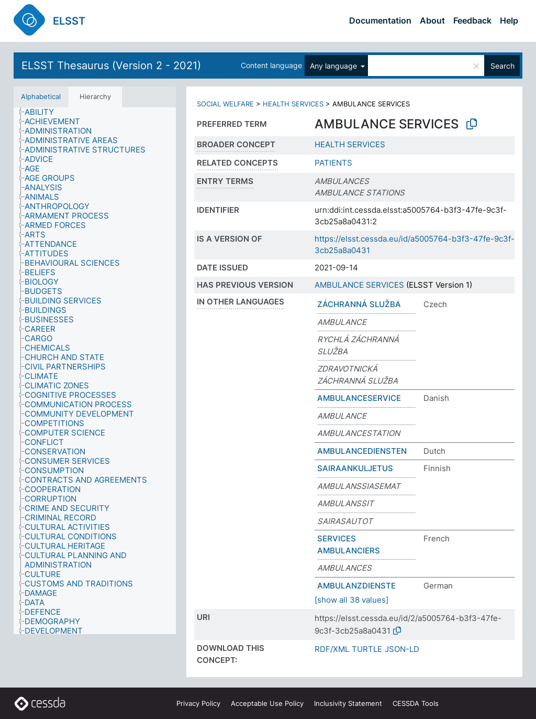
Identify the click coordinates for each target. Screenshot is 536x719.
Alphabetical (41, 96)
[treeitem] (43, 112)
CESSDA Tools (416, 703)
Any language (334, 65)
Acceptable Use (267, 703)
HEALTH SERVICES (293, 104)
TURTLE (367, 649)
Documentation (380, 20)
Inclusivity (348, 703)
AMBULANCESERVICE (359, 398)
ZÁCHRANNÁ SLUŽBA (359, 304)
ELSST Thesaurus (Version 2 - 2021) (111, 65)
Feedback (472, 20)
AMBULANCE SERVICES (359, 285)
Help (509, 20)
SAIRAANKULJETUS (355, 468)
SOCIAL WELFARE (225, 104)
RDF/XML (332, 649)
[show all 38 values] (351, 600)
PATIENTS (333, 163)
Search (502, 65)
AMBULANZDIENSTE (356, 586)
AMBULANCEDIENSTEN (362, 451)
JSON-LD (402, 649)
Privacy (198, 703)
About (432, 20)
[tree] (95, 370)
